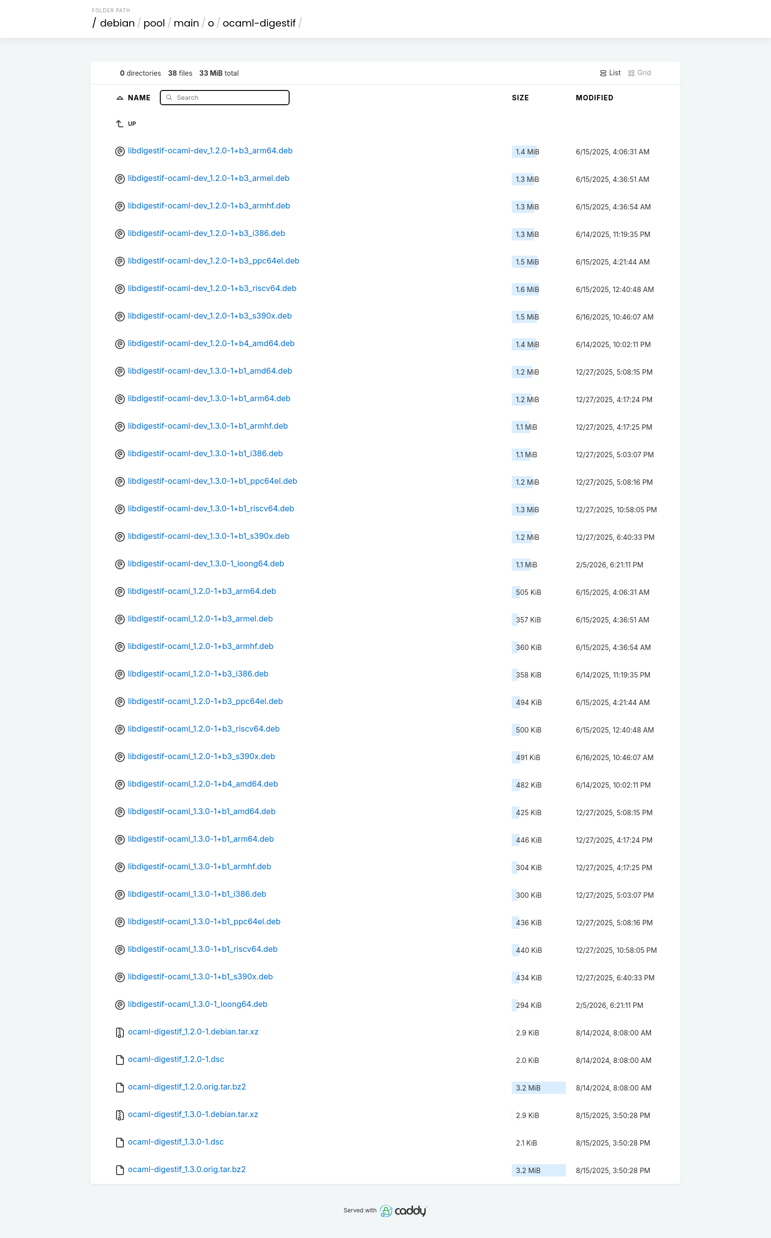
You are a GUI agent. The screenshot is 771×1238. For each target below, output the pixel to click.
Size (520, 97)
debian (117, 23)
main (186, 23)
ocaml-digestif (259, 23)
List (610, 72)
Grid (639, 72)
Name (140, 97)
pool (154, 23)
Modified (595, 97)
